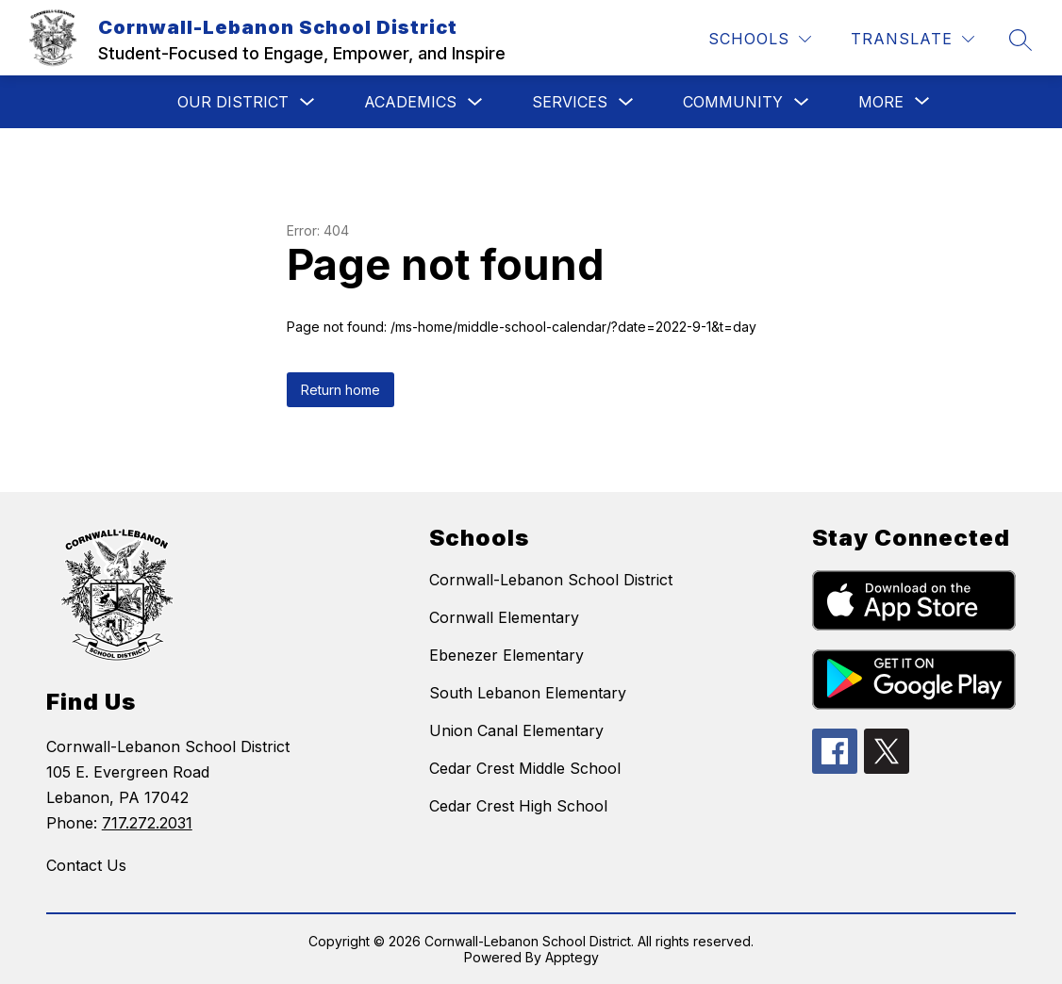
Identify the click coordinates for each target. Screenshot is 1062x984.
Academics (410, 101)
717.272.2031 (147, 822)
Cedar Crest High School (518, 805)
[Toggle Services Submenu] (626, 102)
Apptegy (572, 957)
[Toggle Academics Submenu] (475, 102)
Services (569, 101)
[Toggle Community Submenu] (801, 102)
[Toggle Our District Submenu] (307, 102)
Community (733, 101)
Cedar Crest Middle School (525, 768)
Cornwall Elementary (504, 617)
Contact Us (86, 865)
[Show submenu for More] (881, 101)
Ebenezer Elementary (506, 655)
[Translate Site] (912, 39)
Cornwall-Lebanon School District (550, 579)
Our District (233, 101)
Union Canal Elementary (516, 730)
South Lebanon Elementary (527, 692)
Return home (340, 390)
